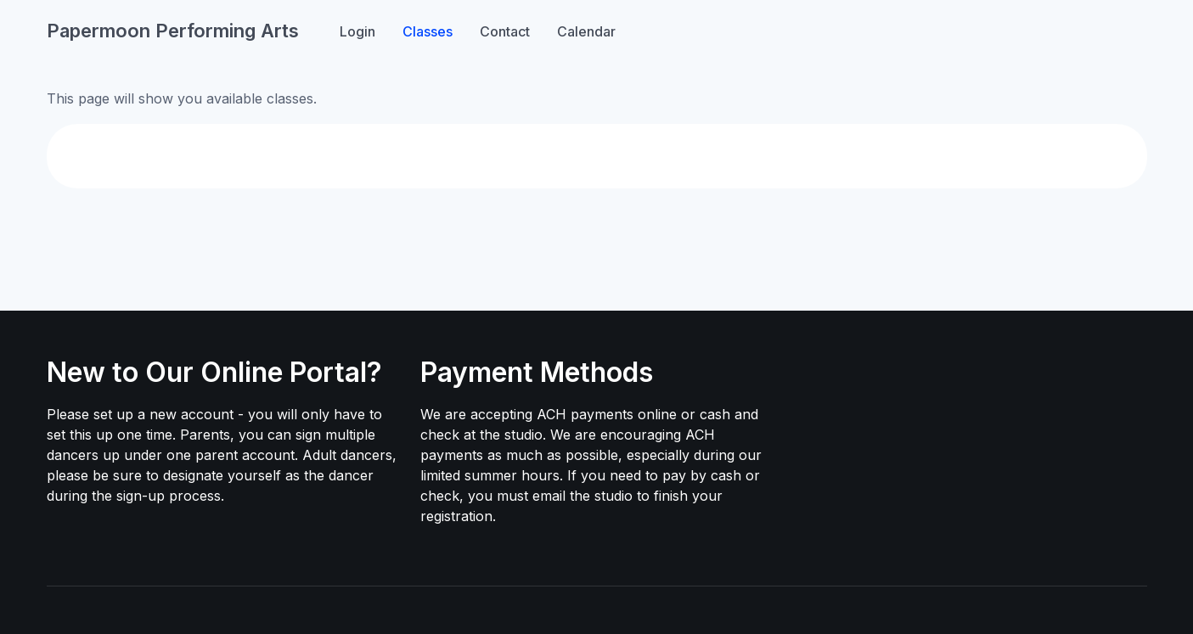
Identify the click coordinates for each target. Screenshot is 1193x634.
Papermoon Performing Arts (173, 31)
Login (357, 31)
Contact (505, 31)
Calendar (586, 31)
